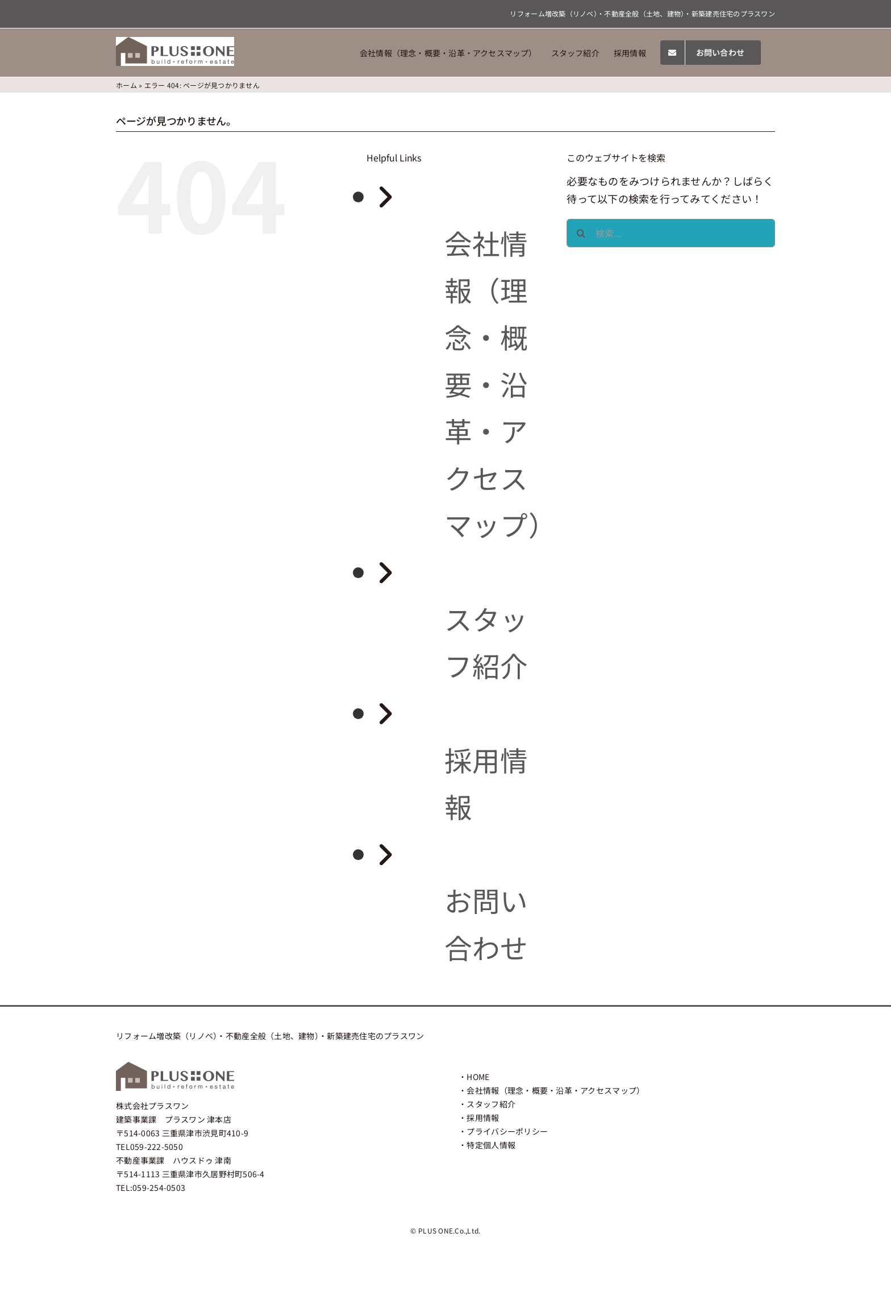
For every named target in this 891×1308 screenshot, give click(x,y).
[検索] (581, 233)
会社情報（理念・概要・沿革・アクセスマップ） (500, 384)
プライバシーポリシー (507, 1131)
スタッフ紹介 (491, 1104)
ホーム (126, 85)
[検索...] (671, 233)
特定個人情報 (491, 1145)
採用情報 (483, 1117)
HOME (478, 1076)
